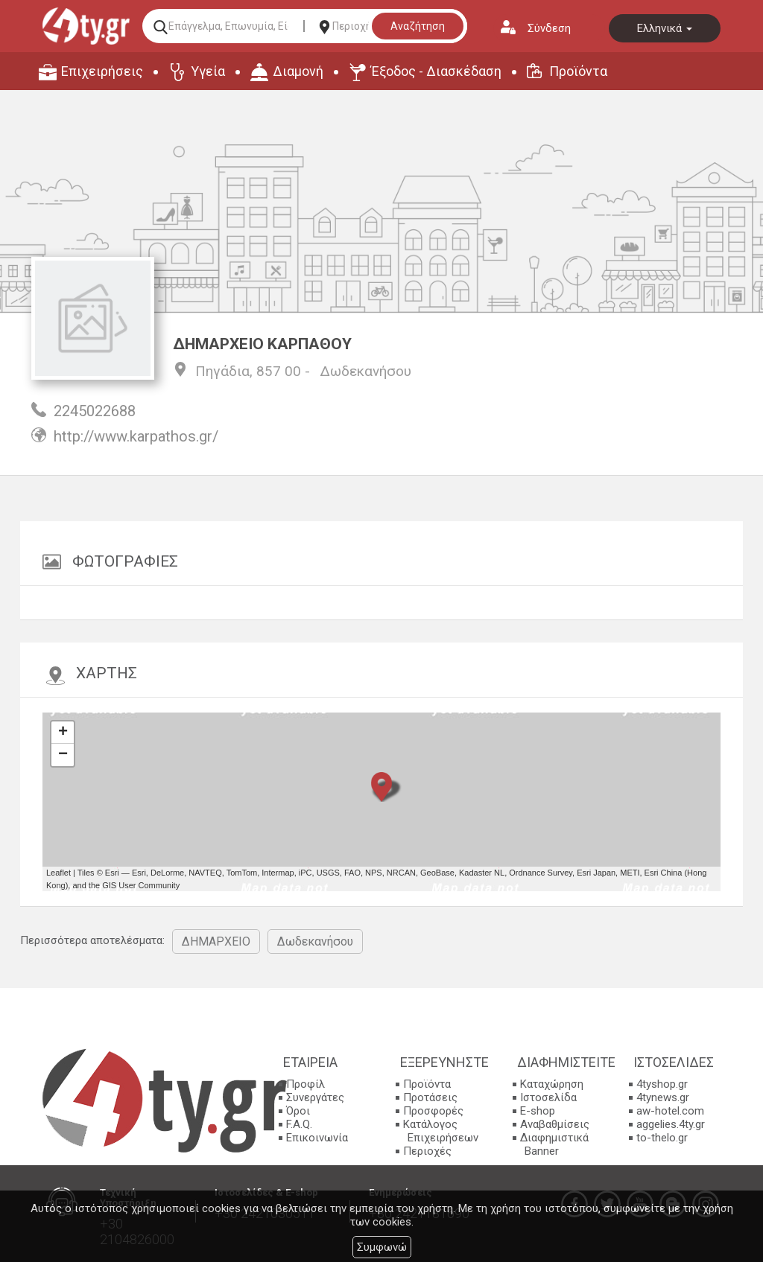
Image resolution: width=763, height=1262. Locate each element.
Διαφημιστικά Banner (554, 1144)
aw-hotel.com (670, 1111)
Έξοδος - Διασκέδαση (436, 71)
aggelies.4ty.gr (670, 1124)
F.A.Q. (299, 1124)
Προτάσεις (430, 1097)
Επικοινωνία (317, 1137)
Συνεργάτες (315, 1097)
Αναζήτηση (417, 26)
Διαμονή (298, 71)
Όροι (298, 1111)
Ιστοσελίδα (548, 1097)
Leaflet (58, 872)
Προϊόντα (578, 71)
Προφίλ (305, 1084)
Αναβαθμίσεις (554, 1124)
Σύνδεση (549, 28)
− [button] (63, 755)
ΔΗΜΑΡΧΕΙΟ (216, 941)
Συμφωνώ (382, 1247)
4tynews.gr (662, 1097)
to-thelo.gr (662, 1137)
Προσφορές (433, 1111)
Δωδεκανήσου (365, 371)
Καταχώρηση (551, 1084)
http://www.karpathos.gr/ (136, 436)
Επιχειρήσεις (102, 71)
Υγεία (208, 71)
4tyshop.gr (662, 1084)
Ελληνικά (664, 28)
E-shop (537, 1111)
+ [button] (63, 732)
